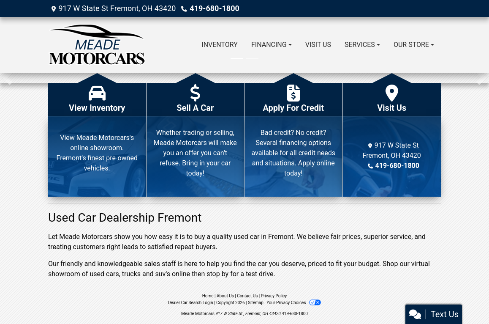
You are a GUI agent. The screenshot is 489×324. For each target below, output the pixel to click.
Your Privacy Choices (293, 302)
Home (208, 296)
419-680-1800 (214, 8)
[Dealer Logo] (97, 45)
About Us (225, 296)
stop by (217, 274)
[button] (7, 78)
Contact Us (247, 296)
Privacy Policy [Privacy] (274, 296)
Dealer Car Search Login (190, 302)
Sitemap (256, 302)
